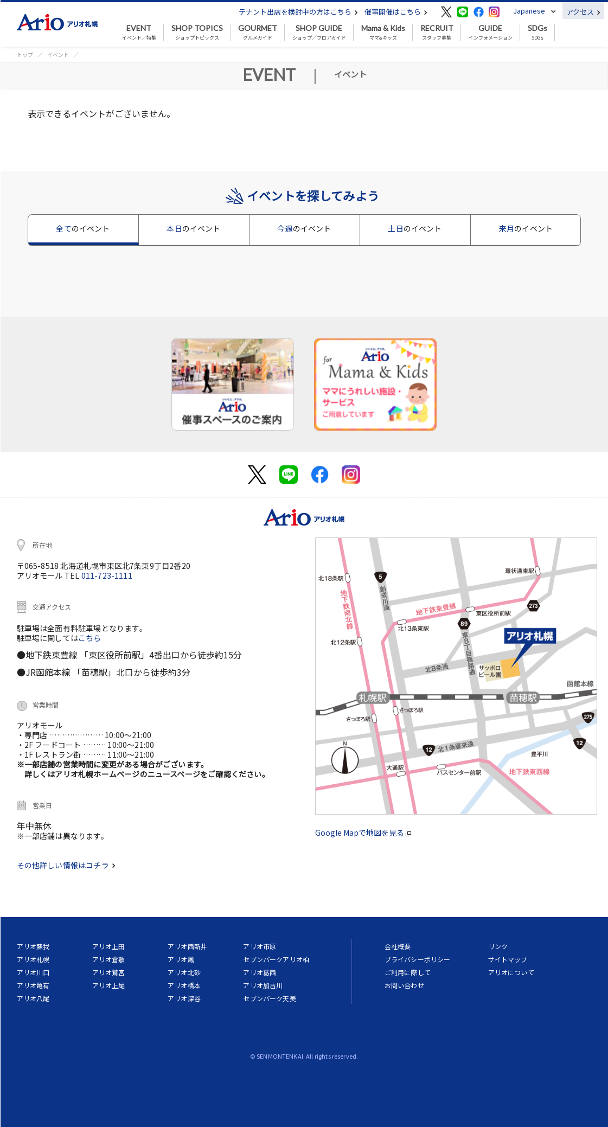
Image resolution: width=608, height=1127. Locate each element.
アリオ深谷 (184, 998)
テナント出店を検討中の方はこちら (298, 12)
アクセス (583, 12)
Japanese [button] (529, 10)
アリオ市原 (259, 946)
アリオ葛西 (259, 972)
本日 (193, 228)
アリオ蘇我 (33, 946)
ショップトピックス (197, 32)
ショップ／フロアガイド (319, 32)
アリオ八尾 (33, 998)
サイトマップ (508, 959)
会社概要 (398, 946)
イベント (58, 54)
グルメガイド (257, 32)
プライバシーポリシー (418, 959)
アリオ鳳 (181, 959)
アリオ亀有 (33, 985)
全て (83, 228)
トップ (25, 54)
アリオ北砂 (184, 972)
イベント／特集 (139, 32)
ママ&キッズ (383, 32)
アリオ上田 (108, 946)
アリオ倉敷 (108, 959)
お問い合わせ (404, 985)
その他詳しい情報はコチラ (66, 865)
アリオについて (511, 972)
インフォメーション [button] (491, 32)
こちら (89, 637)
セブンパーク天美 (269, 998)
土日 (414, 228)
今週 (304, 228)
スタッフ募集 (436, 32)
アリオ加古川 (263, 985)
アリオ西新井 (187, 946)
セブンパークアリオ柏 (276, 959)
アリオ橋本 (184, 985)
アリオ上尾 (108, 985)
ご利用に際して (408, 972)
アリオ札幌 (33, 959)
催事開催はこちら (395, 12)
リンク (498, 946)
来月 (526, 228)
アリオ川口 (33, 972)
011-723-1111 (106, 575)
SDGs (537, 32)
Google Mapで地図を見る (363, 832)
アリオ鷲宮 (108, 972)
